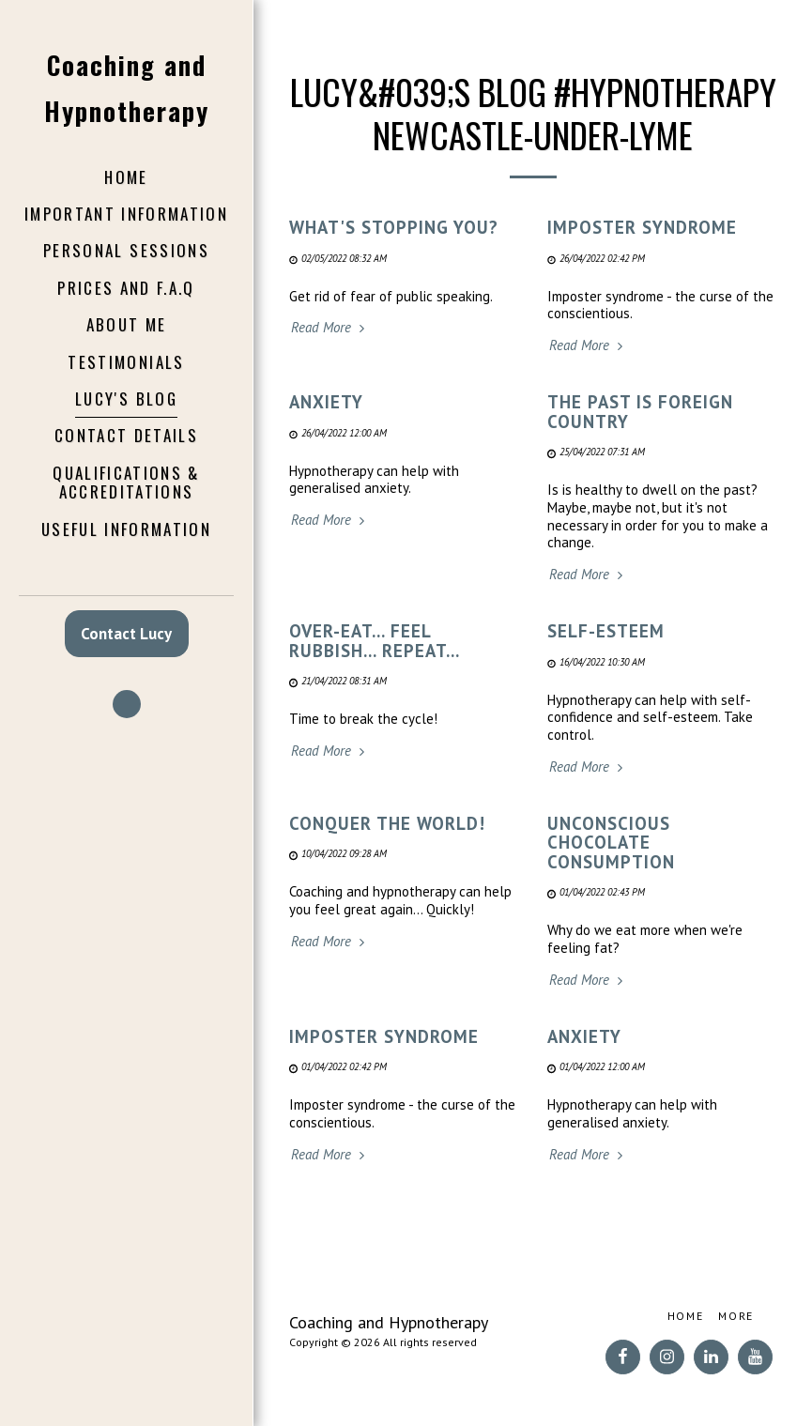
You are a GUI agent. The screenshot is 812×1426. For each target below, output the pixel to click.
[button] (127, 704)
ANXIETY (326, 402)
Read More (330, 327)
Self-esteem (606, 631)
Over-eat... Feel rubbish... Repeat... (374, 641)
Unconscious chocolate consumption (611, 842)
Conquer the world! (387, 823)
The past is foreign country (640, 412)
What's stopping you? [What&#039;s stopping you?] (393, 227)
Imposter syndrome (642, 227)
